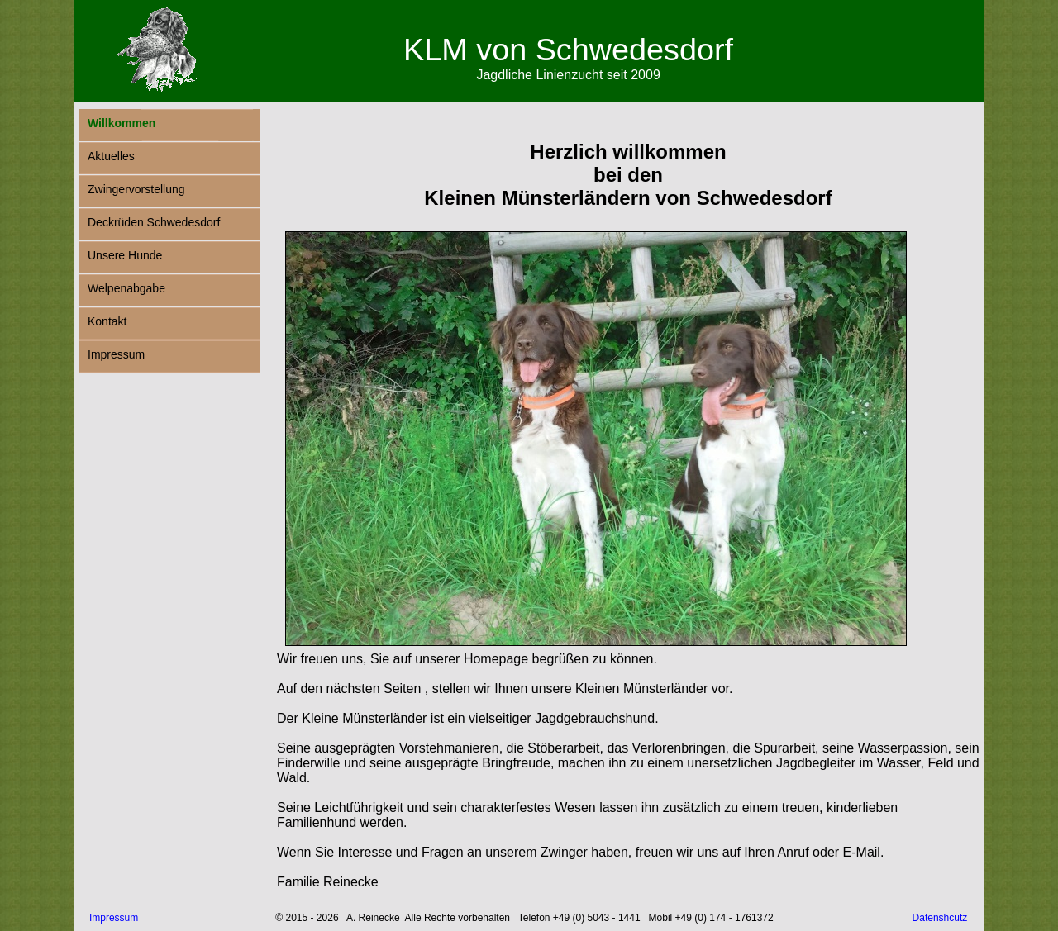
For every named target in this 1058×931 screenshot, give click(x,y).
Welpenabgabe (126, 288)
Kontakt (107, 321)
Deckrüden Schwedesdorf (154, 222)
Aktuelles (111, 156)
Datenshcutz (940, 918)
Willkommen (121, 123)
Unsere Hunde (125, 255)
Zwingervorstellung (136, 189)
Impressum (116, 354)
